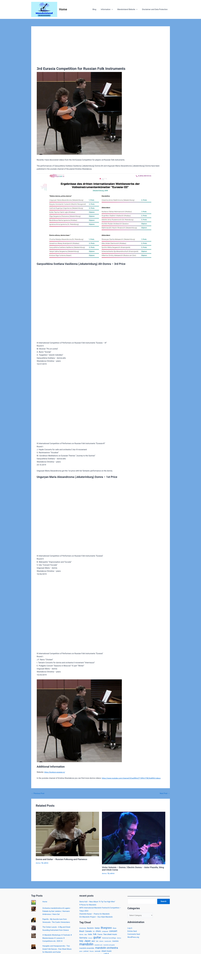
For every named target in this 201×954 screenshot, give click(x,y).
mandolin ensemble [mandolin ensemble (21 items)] (86, 949)
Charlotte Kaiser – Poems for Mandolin (95, 913)
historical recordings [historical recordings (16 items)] (109, 938)
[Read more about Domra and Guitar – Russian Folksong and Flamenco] (67, 834)
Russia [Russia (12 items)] (92, 952)
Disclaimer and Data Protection (155, 9)
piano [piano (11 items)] (81, 952)
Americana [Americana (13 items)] (82, 928)
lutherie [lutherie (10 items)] (101, 942)
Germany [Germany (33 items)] (83, 938)
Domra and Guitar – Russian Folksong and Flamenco (63, 859)
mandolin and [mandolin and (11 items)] (98, 945)
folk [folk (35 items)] (95, 934)
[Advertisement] (100, 49)
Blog (98, 9)
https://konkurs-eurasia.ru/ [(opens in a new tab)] (55, 772)
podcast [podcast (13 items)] (86, 952)
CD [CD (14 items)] (94, 931)
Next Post (164, 793)
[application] (114, 9)
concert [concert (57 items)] (113, 931)
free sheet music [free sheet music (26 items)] (110, 934)
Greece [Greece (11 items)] (90, 938)
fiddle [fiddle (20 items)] (90, 935)
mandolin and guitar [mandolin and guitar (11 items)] (109, 945)
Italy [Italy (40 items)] (81, 941)
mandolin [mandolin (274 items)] (86, 944)
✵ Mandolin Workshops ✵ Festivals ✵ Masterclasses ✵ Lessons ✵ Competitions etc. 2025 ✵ (57, 938)
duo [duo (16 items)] (85, 934)
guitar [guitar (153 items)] (97, 937)
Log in (129, 928)
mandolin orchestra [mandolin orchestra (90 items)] (106, 948)
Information (109, 9)
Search (163, 901)
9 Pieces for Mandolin (88, 904)
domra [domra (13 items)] (81, 934)
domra (38, 863)
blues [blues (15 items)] (114, 928)
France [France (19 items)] (100, 934)
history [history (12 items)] (119, 938)
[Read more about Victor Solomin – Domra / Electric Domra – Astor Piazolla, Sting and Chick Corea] (133, 838)
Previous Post (38, 793)
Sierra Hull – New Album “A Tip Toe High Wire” (98, 901)
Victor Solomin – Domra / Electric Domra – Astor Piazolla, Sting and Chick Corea (131, 868)
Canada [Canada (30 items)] (88, 931)
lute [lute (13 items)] (97, 942)
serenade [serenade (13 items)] (97, 952)
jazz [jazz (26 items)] (93, 942)
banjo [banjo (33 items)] (97, 928)
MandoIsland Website (129, 9)
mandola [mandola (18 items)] (115, 942)
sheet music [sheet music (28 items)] (106, 952)
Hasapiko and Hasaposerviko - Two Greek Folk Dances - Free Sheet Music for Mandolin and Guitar (57, 949)
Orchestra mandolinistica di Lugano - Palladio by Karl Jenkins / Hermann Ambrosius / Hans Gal (57, 911)
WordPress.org (133, 937)
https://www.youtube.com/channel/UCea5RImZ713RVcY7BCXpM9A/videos (133, 778)
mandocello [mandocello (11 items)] (107, 942)
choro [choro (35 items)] (98, 931)
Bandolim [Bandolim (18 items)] (90, 928)
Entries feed (132, 931)
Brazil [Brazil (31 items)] (81, 931)
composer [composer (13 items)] (105, 931)
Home (63, 9)
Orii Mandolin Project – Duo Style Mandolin (97, 916)
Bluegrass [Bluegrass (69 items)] (106, 927)
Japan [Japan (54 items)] (87, 941)
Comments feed (134, 934)
